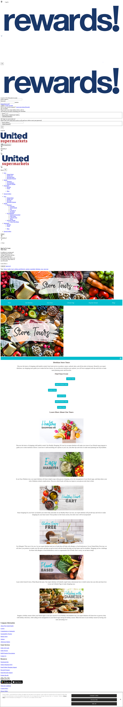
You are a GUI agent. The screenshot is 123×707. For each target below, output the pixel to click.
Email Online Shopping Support (9, 667)
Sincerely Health (11, 184)
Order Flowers (4, 650)
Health (5, 180)
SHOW (17, 102)
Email (3, 113)
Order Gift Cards (5, 648)
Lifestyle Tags (13, 217)
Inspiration (6, 185)
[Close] (120, 699)
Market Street (4, 636)
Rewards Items (10, 177)
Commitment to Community (8, 631)
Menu (2, 170)
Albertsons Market (5, 642)
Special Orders (7, 193)
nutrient (28, 269)
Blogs (11, 219)
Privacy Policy (4, 691)
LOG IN (3, 266)
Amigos (3, 639)
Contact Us (3, 656)
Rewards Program (11, 178)
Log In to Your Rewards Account (9, 98)
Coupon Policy (4, 688)
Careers (2, 628)
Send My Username (7, 116)
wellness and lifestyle (19, 269)
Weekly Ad (9, 175)
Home (9, 302)
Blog (8, 191)
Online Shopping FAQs (6, 664)
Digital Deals (10, 174)
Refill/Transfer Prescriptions (8, 653)
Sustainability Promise (6, 634)
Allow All (94, 703)
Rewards (9, 200)
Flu (11, 209)
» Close (2, 243)
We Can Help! (4, 108)
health (9, 269)
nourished (32, 269)
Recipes (9, 187)
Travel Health (13, 207)
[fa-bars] (1, 152)
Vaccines (12, 206)
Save (5, 173)
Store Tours (13, 216)
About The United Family (7, 626)
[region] (61, 699)
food (12, 269)
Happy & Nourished (15, 214)
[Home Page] (14, 142)
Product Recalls (5, 675)
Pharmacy (9, 181)
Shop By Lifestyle (93, 302)
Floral (8, 188)
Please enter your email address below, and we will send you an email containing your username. (13, 110)
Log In (2, 105)
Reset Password (6, 124)
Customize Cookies (94, 695)
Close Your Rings (14, 222)
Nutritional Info (5, 662)
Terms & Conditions (6, 685)
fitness (5, 269)
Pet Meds (12, 212)
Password (3, 101)
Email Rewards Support (7, 672)
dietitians (38, 269)
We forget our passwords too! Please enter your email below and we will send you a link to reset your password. (21, 119)
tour (42, 269)
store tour (46, 269)
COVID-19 (13, 210)
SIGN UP (8, 266)
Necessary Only (94, 699)
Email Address (4, 99)
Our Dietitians (10, 183)
